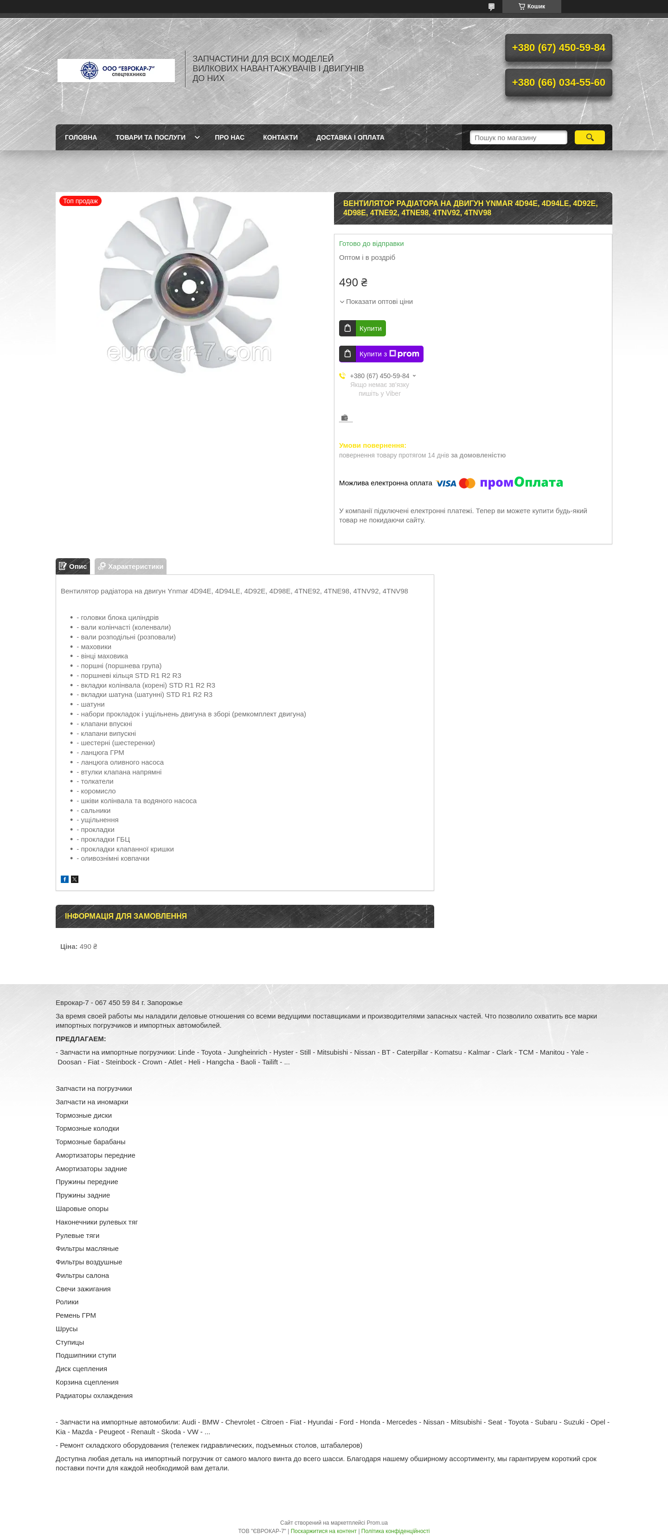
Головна (81, 137)
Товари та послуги (151, 137)
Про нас (229, 137)
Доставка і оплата (350, 137)
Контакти (280, 137)
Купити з (389, 354)
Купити (371, 328)
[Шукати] (590, 137)
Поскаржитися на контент (324, 1531)
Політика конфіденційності (395, 1531)
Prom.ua (377, 1523)
